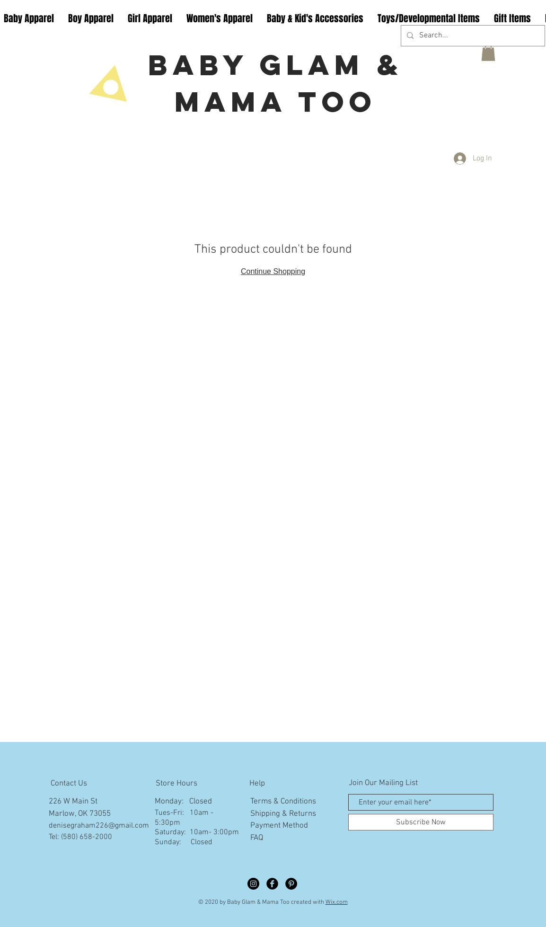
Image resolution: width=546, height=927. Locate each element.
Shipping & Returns (283, 814)
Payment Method (279, 825)
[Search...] (472, 36)
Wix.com (337, 902)
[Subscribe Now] (420, 822)
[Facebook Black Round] (272, 884)
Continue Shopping (273, 271)
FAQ (256, 838)
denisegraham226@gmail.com (99, 825)
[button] (488, 52)
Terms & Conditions (283, 801)
